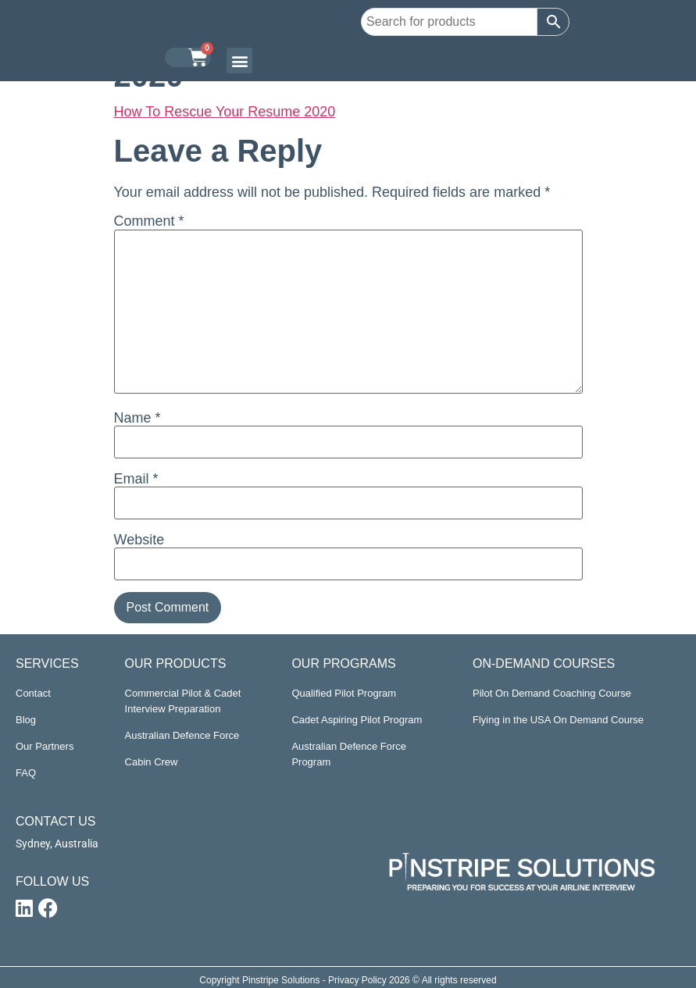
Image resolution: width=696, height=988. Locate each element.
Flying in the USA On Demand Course (558, 720)
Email (136, 479)
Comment (149, 221)
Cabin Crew (151, 762)
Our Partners (44, 746)
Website (139, 540)
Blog (26, 720)
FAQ (26, 773)
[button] (239, 60)
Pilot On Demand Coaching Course (552, 693)
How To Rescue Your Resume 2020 (225, 111)
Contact (33, 693)
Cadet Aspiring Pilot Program (356, 720)
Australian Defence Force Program (348, 754)
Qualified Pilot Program (343, 693)
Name (137, 418)
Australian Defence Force (182, 735)
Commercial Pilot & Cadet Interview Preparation (183, 701)
